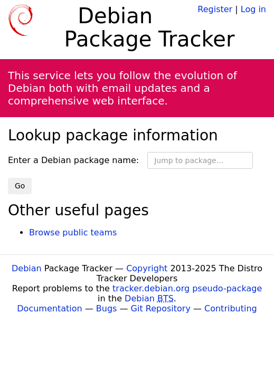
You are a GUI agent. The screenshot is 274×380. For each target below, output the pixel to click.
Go (20, 186)
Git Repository (161, 308)
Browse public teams (73, 232)
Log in (253, 9)
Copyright (146, 268)
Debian (27, 268)
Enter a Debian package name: (73, 160)
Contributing (230, 308)
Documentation (49, 308)
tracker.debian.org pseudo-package (187, 288)
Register (214, 9)
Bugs (106, 308)
